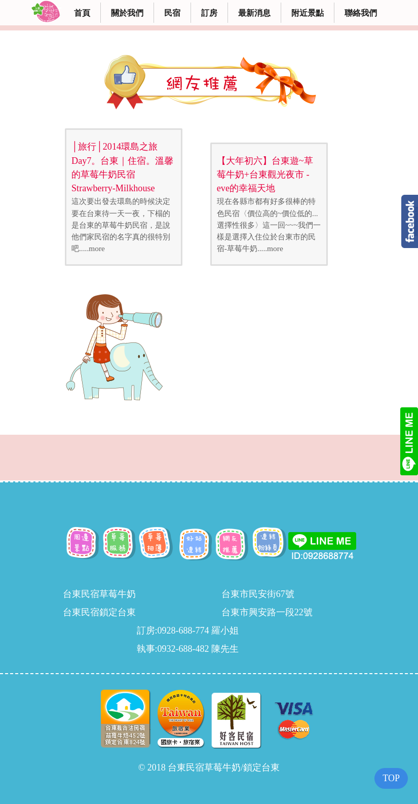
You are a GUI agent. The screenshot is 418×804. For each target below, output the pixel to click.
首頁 (82, 12)
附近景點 (307, 12)
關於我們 (127, 12)
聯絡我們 (361, 12)
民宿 (172, 12)
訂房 (209, 12)
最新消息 (254, 12)
